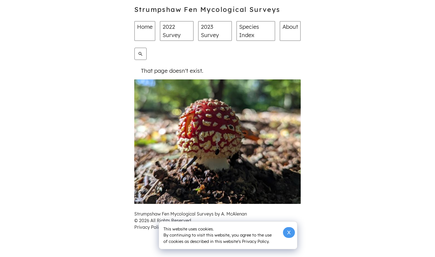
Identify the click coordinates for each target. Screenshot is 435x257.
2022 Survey (172, 30)
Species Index (249, 30)
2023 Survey (210, 30)
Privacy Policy (148, 227)
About (290, 26)
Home (145, 26)
